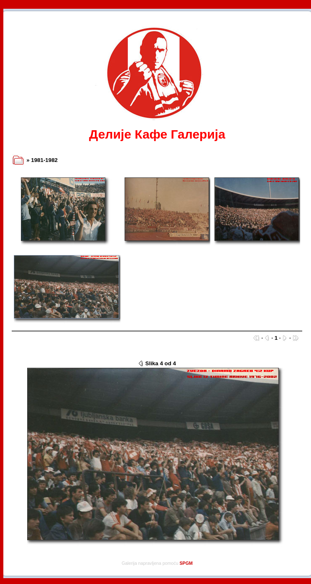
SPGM (186, 563)
